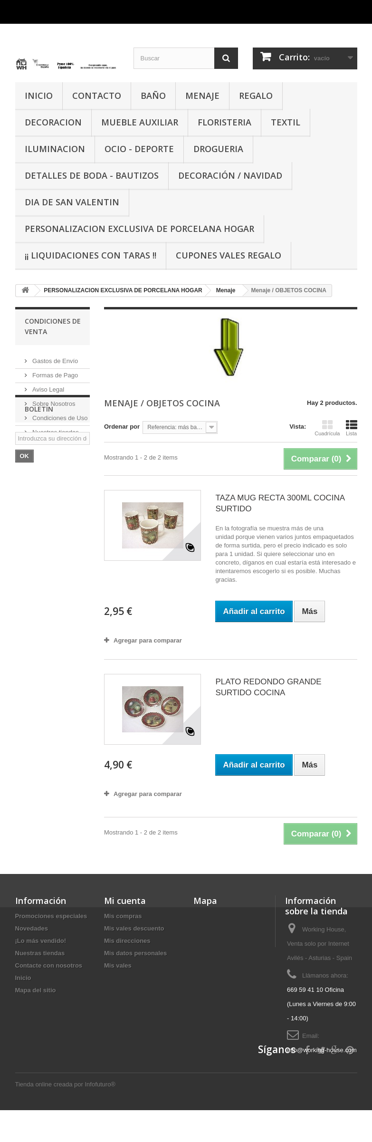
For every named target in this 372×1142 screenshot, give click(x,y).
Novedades (31, 928)
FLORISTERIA (224, 122)
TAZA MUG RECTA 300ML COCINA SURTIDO (279, 503)
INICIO (39, 95)
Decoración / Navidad (230, 175)
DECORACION (53, 122)
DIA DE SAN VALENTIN (72, 202)
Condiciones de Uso (59, 414)
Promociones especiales (51, 916)
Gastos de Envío (54, 357)
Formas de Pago (54, 371)
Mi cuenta (125, 900)
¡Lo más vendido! (41, 940)
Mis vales (118, 965)
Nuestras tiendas (55, 428)
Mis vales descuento (134, 928)
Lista (351, 427)
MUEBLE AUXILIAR (139, 122)
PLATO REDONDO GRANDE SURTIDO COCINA (268, 687)
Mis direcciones (127, 940)
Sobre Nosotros (53, 399)
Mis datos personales (135, 953)
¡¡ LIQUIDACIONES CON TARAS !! (90, 255)
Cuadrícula (327, 427)
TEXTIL (285, 122)
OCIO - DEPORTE (139, 148)
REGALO (256, 95)
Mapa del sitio (35, 990)
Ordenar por (122, 426)
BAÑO (153, 95)
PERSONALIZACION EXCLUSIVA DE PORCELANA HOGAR (139, 228)
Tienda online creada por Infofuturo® (65, 1116)
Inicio (23, 977)
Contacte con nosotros (49, 965)
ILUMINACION (55, 148)
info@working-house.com (322, 1050)
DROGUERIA (218, 148)
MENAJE (202, 95)
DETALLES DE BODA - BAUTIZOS (92, 175)
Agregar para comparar (148, 640)
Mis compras (123, 916)
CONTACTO (96, 95)
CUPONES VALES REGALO (228, 255)
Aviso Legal (48, 385)
